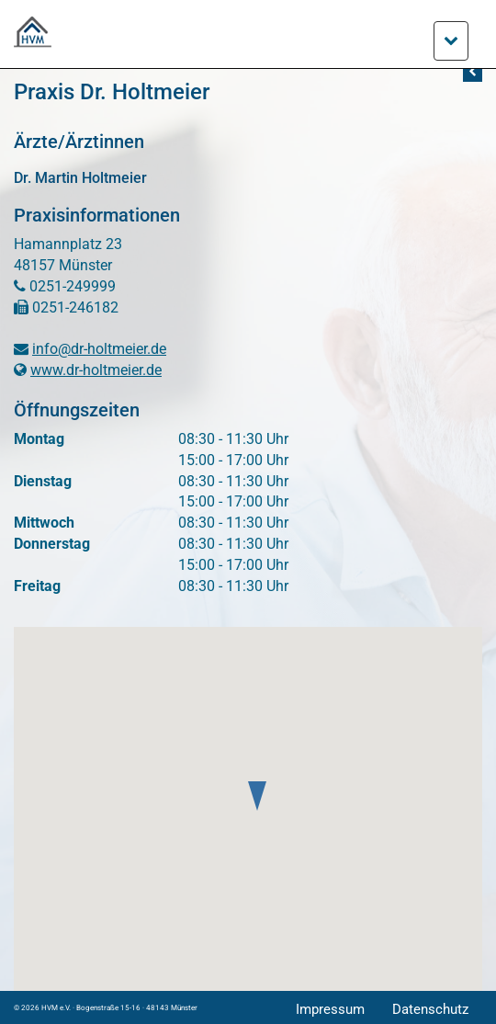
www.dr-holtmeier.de (96, 370)
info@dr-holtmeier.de (99, 349)
